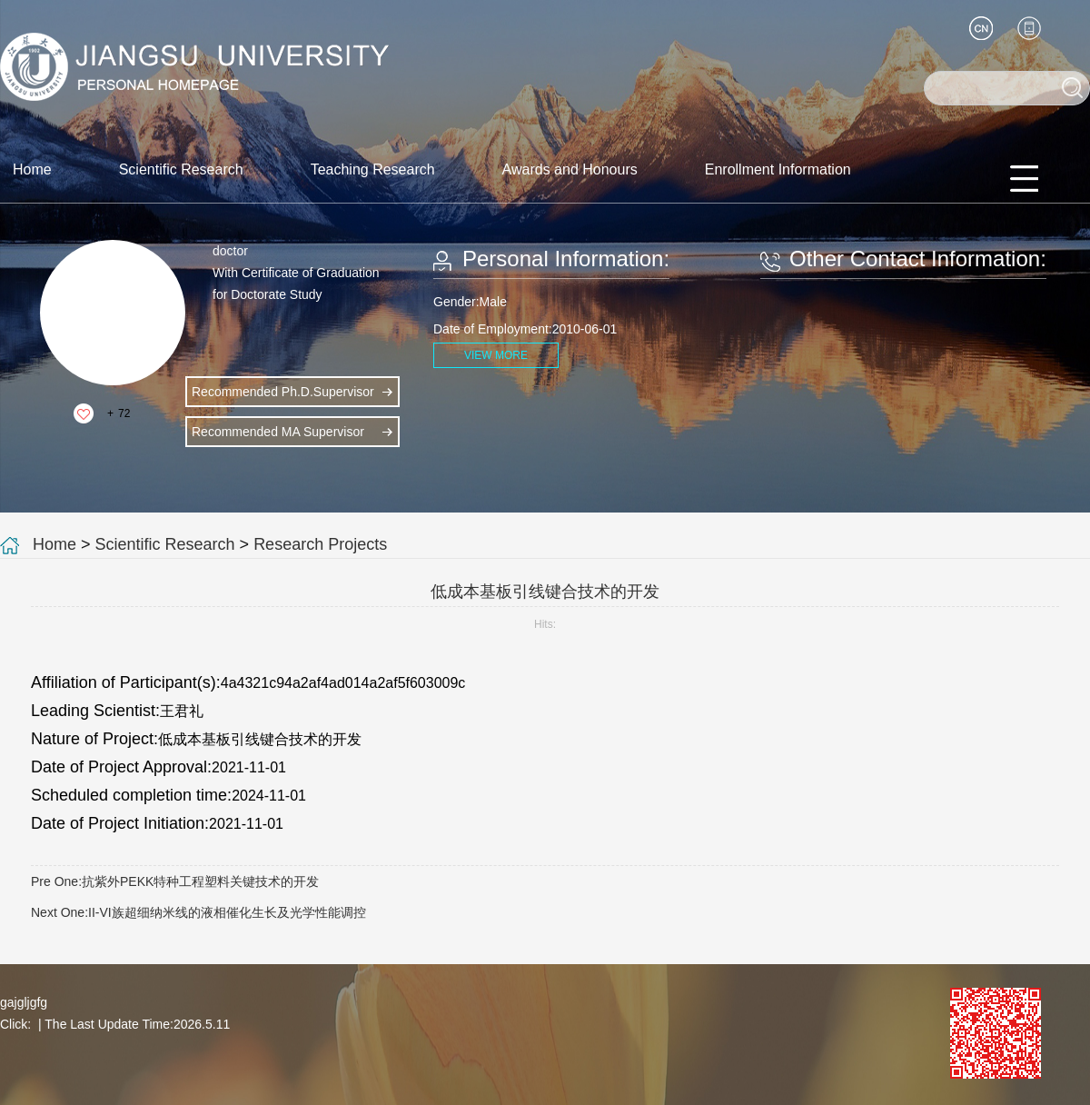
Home (32, 169)
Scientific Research (181, 169)
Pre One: (175, 881)
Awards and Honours (570, 169)
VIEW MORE (496, 355)
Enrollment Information (778, 169)
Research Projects (320, 544)
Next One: (198, 912)
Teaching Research (373, 169)
